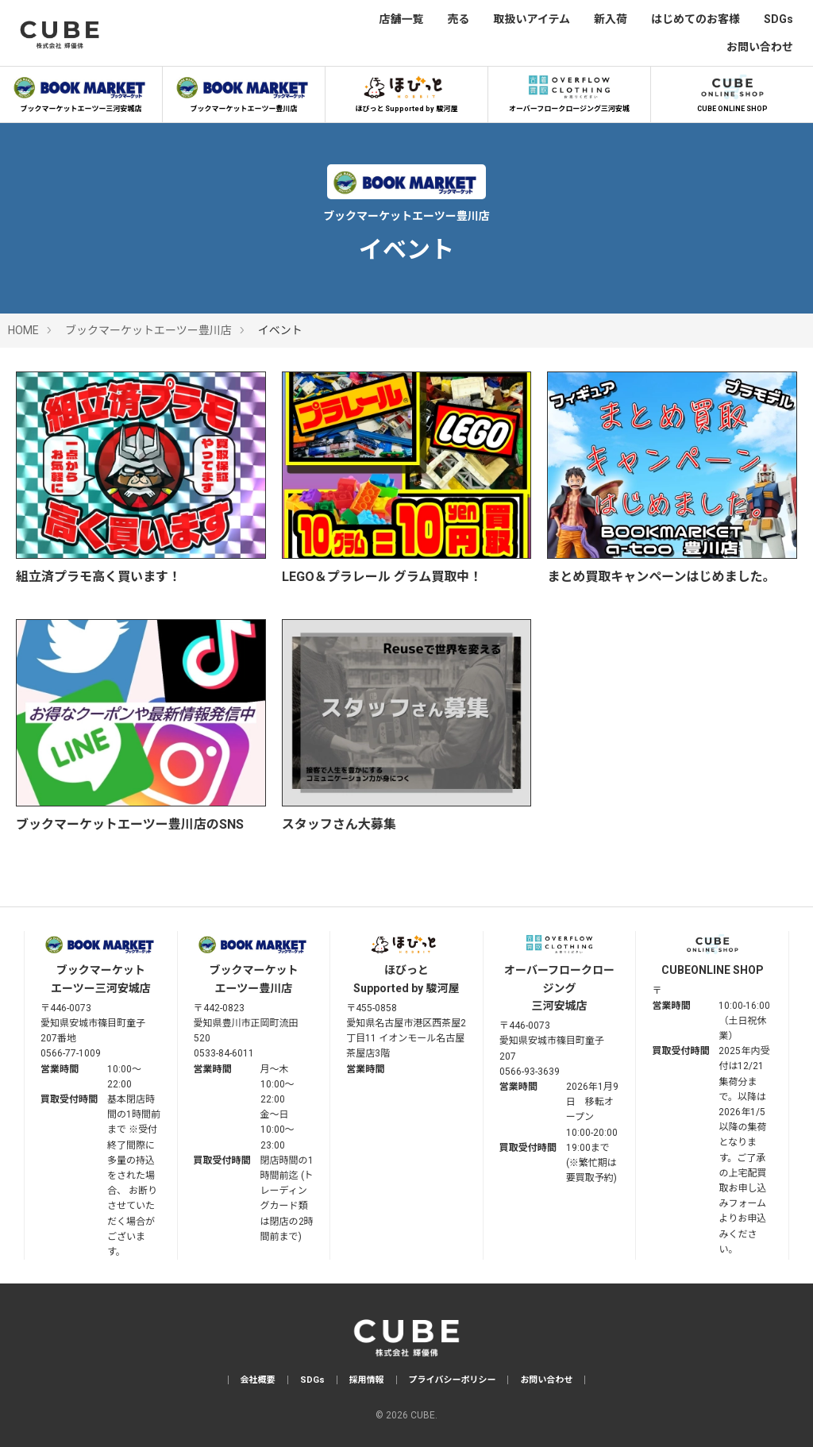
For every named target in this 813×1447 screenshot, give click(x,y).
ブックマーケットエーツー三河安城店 (81, 91)
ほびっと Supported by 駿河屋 (406, 91)
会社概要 (258, 1380)
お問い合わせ (759, 46)
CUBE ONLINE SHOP (732, 91)
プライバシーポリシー (452, 1380)
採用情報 (366, 1380)
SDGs (778, 19)
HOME (23, 330)
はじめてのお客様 (695, 19)
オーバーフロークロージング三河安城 (569, 91)
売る (458, 19)
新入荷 (610, 19)
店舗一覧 (401, 19)
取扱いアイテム (531, 19)
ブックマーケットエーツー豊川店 (244, 91)
